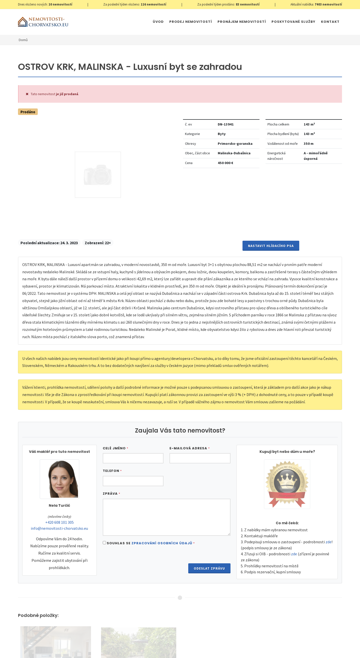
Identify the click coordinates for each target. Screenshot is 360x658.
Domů (23, 40)
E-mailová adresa (190, 448)
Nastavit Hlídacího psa (271, 245)
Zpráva (111, 493)
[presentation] (141, 562)
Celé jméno (115, 448)
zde (329, 541)
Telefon (112, 470)
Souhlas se (151, 543)
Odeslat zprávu (209, 568)
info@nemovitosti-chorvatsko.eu (59, 528)
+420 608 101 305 (59, 522)
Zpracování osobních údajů (162, 543)
